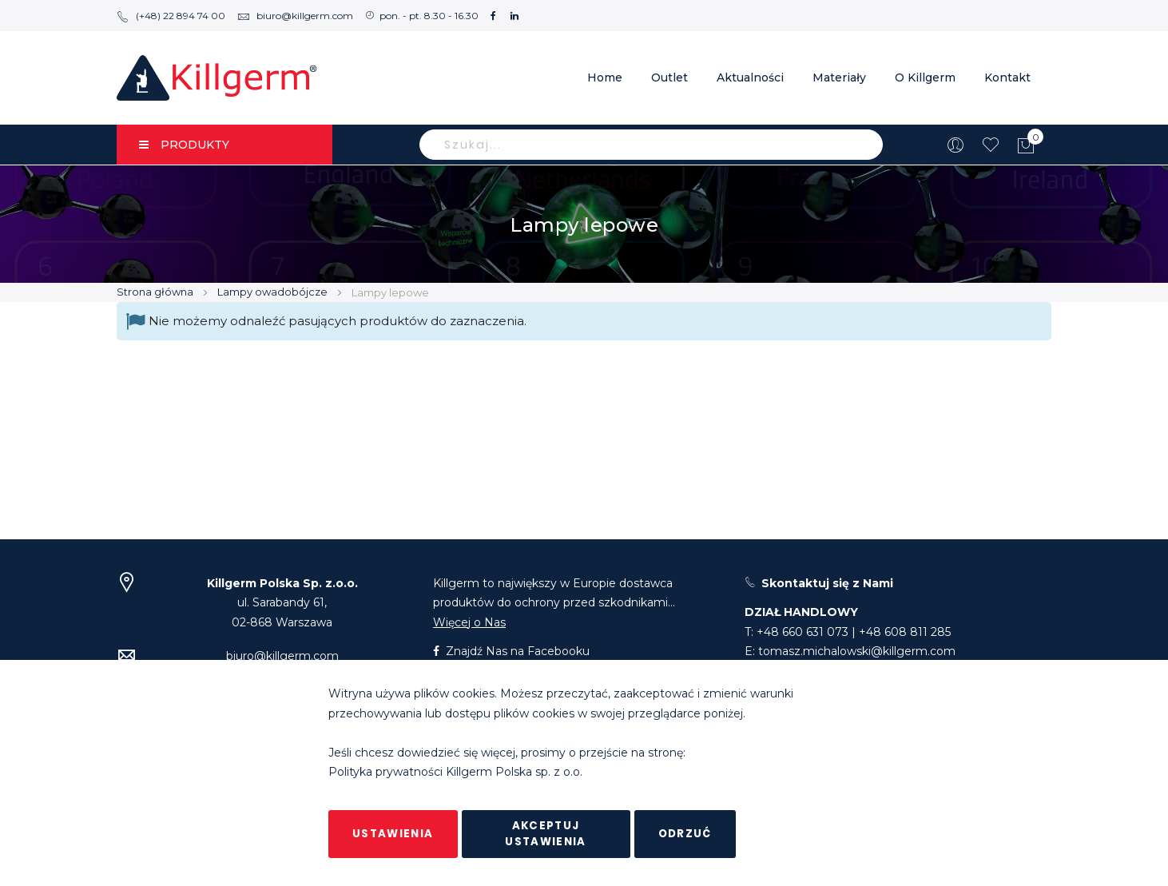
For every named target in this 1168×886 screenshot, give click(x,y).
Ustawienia (393, 833)
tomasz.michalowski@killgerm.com (856, 651)
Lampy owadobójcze (273, 291)
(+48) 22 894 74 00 (171, 16)
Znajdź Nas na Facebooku (511, 651)
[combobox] (651, 144)
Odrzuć (685, 833)
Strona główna (156, 291)
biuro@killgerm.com (295, 16)
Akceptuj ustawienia (545, 833)
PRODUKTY (184, 144)
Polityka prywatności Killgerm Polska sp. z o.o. (455, 772)
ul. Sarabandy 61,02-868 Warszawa (282, 603)
